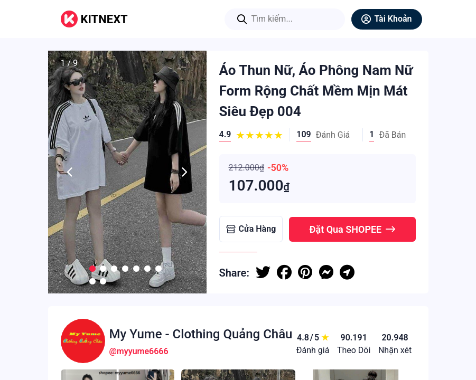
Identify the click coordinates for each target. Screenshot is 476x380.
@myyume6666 (139, 351)
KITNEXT (104, 19)
